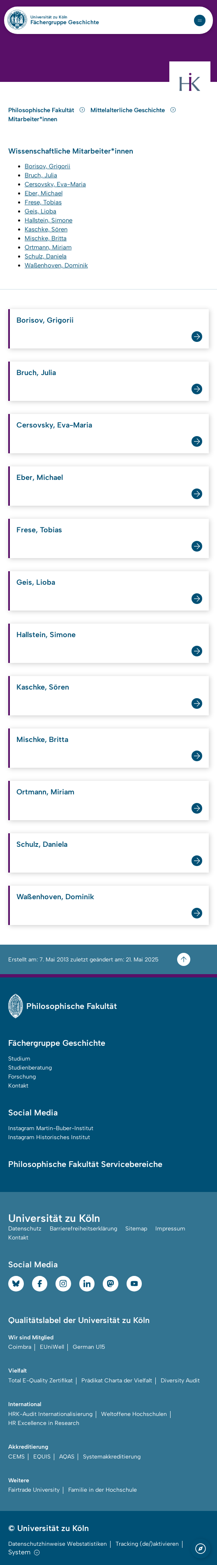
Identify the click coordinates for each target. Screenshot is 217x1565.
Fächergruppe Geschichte (64, 22)
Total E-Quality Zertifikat (40, 1380)
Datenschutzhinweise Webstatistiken (57, 1543)
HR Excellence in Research (43, 1423)
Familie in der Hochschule (102, 1489)
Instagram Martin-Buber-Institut (50, 1128)
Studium (19, 1058)
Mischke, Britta (42, 739)
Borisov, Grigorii (45, 320)
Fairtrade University (34, 1489)
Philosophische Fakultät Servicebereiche (85, 1164)
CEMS (16, 1456)
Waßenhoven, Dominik (55, 896)
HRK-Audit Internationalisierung (50, 1414)
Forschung (22, 1076)
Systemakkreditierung (112, 1456)
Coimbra (19, 1346)
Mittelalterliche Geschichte (133, 110)
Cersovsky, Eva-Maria (54, 425)
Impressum (170, 1228)
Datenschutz (25, 1228)
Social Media (33, 1112)
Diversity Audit (180, 1380)
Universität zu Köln (62, 17)
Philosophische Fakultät (47, 110)
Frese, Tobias (39, 529)
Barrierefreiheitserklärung (83, 1228)
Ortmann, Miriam (45, 791)
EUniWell (52, 1346)
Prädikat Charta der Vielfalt (116, 1380)
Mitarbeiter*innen (32, 119)
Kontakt (18, 1085)
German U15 (89, 1346)
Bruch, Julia (36, 372)
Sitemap (136, 1228)
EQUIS (42, 1456)
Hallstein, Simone (46, 634)
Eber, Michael (39, 477)
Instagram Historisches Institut (49, 1137)
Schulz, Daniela (41, 844)
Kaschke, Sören (42, 687)
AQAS (66, 1456)
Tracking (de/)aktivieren (147, 1543)
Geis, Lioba (35, 582)
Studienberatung (30, 1067)
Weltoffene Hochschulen (134, 1414)
